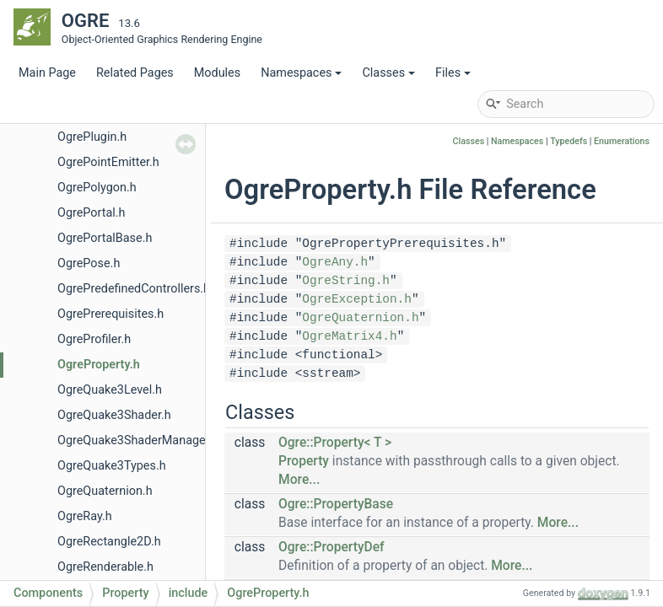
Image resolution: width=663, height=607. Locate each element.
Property (303, 461)
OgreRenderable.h (105, 567)
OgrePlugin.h (92, 137)
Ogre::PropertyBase (335, 504)
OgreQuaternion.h (105, 491)
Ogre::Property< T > (334, 442)
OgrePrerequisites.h (110, 314)
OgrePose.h (88, 263)
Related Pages (135, 73)
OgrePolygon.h (97, 187)
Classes (388, 73)
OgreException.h (357, 299)
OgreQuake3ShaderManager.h (137, 440)
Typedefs (568, 141)
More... (299, 479)
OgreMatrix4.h (349, 336)
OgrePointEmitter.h (108, 162)
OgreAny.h (335, 262)
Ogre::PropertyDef (331, 547)
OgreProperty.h (98, 364)
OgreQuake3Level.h (109, 390)
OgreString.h (346, 280)
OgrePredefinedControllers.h (133, 289)
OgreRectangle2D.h (109, 541)
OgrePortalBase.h (104, 238)
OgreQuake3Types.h (111, 466)
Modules (217, 73)
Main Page (47, 73)
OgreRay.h (84, 516)
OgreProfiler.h (94, 339)
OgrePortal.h (91, 213)
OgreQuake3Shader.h (114, 415)
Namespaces (301, 73)
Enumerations (622, 141)
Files (453, 73)
